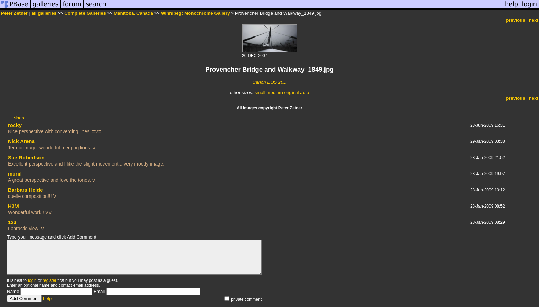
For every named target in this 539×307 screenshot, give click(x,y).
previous (515, 20)
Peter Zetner (14, 13)
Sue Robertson (26, 157)
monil (15, 174)
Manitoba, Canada (133, 13)
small (260, 92)
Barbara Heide (25, 190)
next (533, 20)
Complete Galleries (85, 13)
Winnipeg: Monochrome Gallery (195, 13)
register (49, 280)
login (32, 280)
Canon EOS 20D (269, 82)
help (47, 298)
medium (274, 92)
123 (12, 222)
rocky (15, 125)
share (19, 117)
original (291, 92)
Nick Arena (21, 141)
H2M (13, 206)
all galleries (44, 13)
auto (304, 92)
